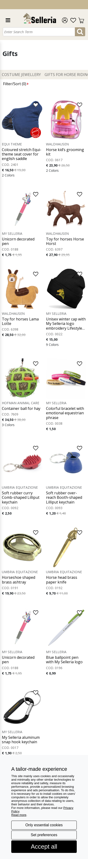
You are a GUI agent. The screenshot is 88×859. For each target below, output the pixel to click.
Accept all (44, 846)
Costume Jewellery (21, 74)
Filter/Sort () (16, 83)
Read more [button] (18, 815)
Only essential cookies (44, 825)
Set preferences (44, 835)
